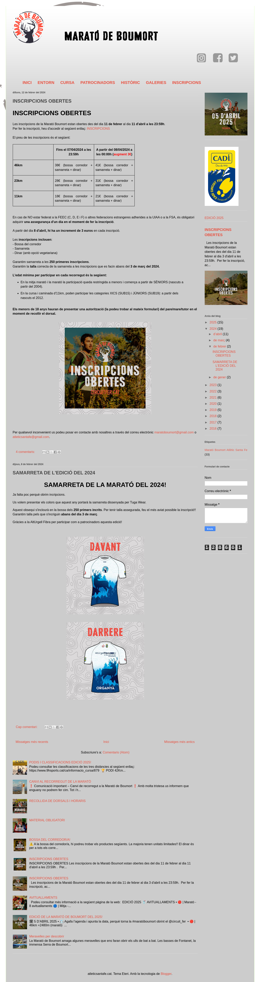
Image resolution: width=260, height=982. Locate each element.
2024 (213, 328)
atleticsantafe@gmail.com (31, 437)
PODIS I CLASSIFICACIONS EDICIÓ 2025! (60, 762)
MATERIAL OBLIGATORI (47, 820)
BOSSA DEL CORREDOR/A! (49, 839)
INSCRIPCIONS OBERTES (42, 101)
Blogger (166, 973)
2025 (213, 322)
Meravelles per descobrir (46, 936)
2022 (213, 391)
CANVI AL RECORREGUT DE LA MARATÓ (60, 781)
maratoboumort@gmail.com (174, 432)
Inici (106, 742)
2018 (213, 416)
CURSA (67, 82)
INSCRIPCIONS (186, 82)
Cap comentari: (27, 727)
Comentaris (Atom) (116, 752)
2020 (213, 403)
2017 (213, 422)
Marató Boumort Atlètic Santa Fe (226, 450)
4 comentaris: (26, 452)
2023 (213, 385)
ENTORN (46, 82)
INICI (27, 82)
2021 (213, 397)
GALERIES (156, 82)
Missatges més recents (32, 742)
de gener (220, 377)
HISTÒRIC (130, 82)
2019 (213, 410)
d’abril (218, 334)
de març (219, 340)
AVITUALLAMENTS (43, 897)
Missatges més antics (179, 742)
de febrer (220, 346)
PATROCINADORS (97, 82)
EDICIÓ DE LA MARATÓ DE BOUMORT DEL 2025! (65, 917)
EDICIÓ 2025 (214, 218)
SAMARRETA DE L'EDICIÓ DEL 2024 (54, 472)
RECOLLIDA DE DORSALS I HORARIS (57, 801)
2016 (213, 428)
